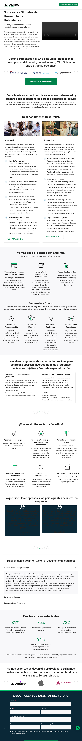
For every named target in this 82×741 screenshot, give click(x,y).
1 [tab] (39, 411)
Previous (6, 73)
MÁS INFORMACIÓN (15, 239)
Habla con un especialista (68, 4)
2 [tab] (42, 411)
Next (76, 73)
